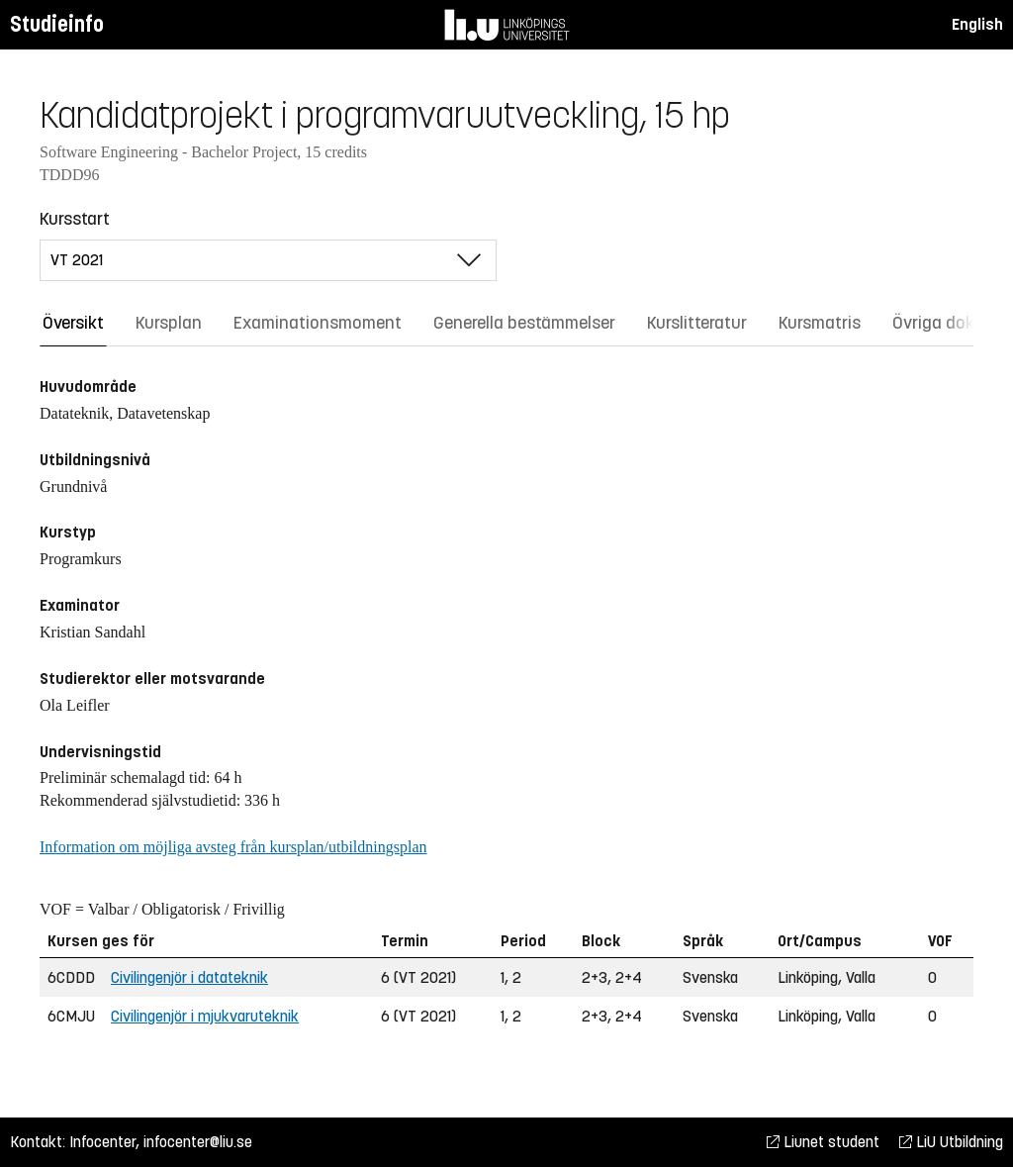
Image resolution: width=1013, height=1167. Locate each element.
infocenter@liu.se (197, 1141)
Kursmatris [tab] (820, 323)
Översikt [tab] (73, 323)
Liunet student (823, 1141)
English (977, 24)
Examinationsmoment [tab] (317, 323)
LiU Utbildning (951, 1141)
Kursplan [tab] (169, 323)
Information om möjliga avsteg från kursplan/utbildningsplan (233, 846)
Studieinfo (57, 24)
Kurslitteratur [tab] (697, 323)
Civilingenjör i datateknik (189, 977)
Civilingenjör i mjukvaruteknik (205, 1016)
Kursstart (75, 219)
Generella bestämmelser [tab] (524, 323)
